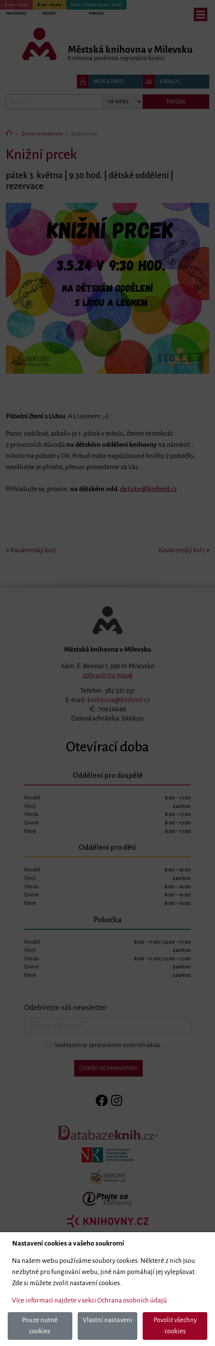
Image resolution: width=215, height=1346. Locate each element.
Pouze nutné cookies (40, 1325)
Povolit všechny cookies (175, 1325)
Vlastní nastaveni (107, 1320)
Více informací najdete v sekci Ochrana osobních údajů (89, 1300)
